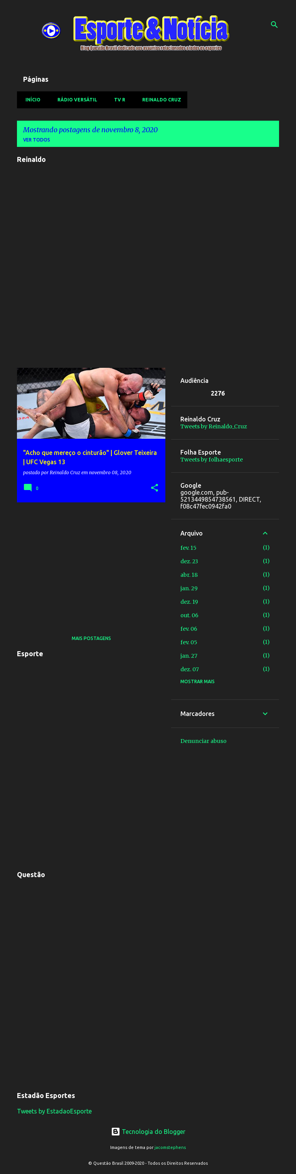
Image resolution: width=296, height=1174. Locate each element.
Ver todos (36, 139)
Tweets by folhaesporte (211, 459)
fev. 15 (188, 547)
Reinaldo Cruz (159, 99)
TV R (117, 99)
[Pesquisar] (274, 24)
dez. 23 (189, 561)
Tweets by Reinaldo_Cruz (213, 426)
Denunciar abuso (203, 741)
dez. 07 (189, 669)
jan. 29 (189, 588)
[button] (154, 488)
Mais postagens (91, 638)
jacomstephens (170, 1147)
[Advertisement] (88, 562)
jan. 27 (188, 655)
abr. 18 (189, 574)
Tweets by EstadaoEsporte (54, 1111)
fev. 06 (188, 628)
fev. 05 (188, 642)
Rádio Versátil (75, 99)
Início (30, 99)
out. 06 (189, 615)
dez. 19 (189, 601)
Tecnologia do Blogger (148, 1131)
